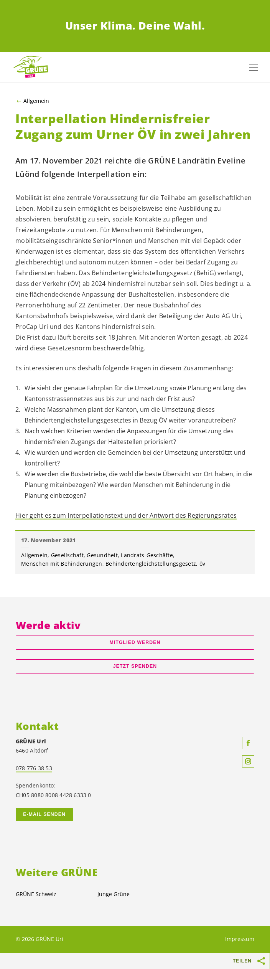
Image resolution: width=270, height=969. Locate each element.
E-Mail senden (44, 814)
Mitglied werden (135, 642)
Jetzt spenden (135, 666)
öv (202, 563)
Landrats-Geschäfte (147, 555)
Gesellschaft (67, 555)
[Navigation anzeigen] (253, 67)
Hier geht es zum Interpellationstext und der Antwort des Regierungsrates (126, 515)
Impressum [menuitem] (239, 939)
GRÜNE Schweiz (36, 894)
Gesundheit (102, 555)
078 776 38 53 (34, 768)
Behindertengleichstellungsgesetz (150, 563)
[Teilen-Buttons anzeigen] (261, 961)
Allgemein (36, 101)
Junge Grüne (113, 894)
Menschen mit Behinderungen (61, 563)
